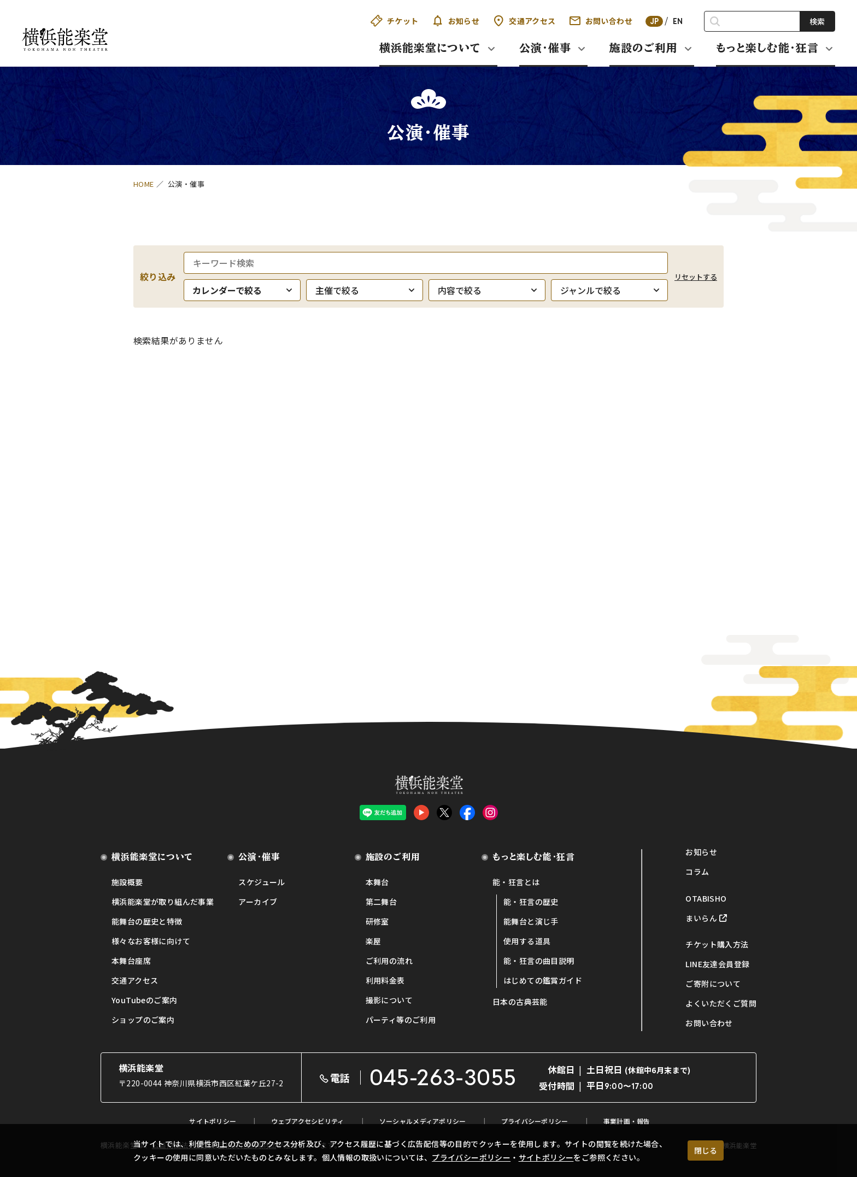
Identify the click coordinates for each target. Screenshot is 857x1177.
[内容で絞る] (486, 290)
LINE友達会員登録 (717, 963)
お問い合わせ (600, 21)
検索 (817, 21)
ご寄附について (713, 983)
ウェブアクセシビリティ (307, 1121)
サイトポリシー (546, 1157)
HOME (143, 184)
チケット (395, 21)
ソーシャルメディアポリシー (422, 1121)
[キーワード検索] (426, 263)
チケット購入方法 (716, 944)
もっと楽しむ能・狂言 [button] (767, 47)
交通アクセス (523, 21)
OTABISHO (705, 898)
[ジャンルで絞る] (609, 290)
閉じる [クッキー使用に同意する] (705, 1150)
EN (678, 21)
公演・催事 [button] (545, 47)
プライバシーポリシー (471, 1157)
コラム (697, 871)
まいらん (701, 918)
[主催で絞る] (364, 290)
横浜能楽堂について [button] (430, 47)
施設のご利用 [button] (643, 47)
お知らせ (456, 21)
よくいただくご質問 (720, 1003)
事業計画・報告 (626, 1121)
